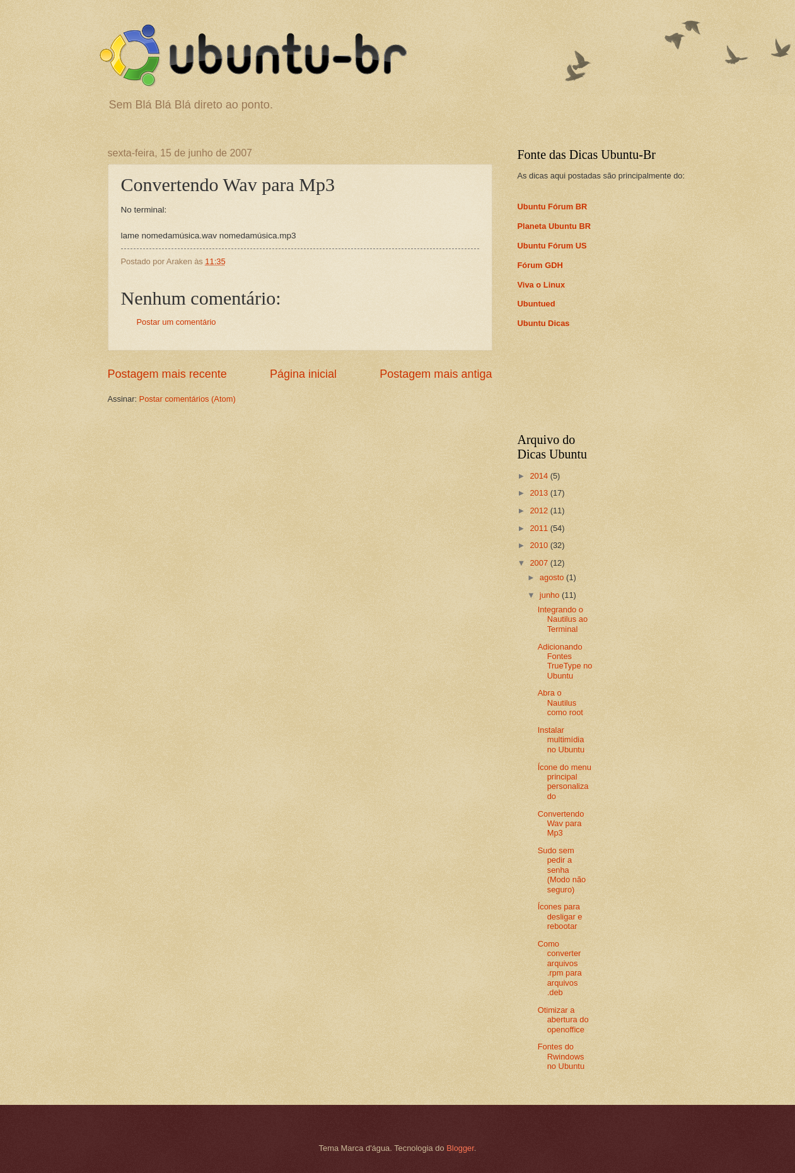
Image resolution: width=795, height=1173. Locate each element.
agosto (553, 577)
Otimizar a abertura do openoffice (563, 1019)
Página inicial (303, 374)
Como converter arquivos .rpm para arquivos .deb (560, 968)
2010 (540, 545)
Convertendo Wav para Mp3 (561, 823)
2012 (540, 510)
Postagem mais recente (167, 374)
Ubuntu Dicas (544, 323)
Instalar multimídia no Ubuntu (561, 739)
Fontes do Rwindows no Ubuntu (561, 1056)
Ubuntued (536, 303)
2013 (540, 493)
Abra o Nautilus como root (560, 702)
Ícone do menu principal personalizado (564, 781)
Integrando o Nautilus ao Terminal (563, 619)
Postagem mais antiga (436, 374)
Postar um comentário (176, 322)
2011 (540, 528)
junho (551, 595)
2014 (540, 476)
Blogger (460, 1148)
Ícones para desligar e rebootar (560, 916)
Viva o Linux (542, 284)
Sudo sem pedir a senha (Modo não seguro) (562, 870)
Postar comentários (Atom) (187, 399)
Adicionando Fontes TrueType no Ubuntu (565, 661)
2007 (540, 563)
